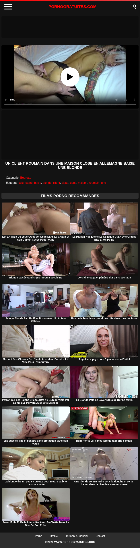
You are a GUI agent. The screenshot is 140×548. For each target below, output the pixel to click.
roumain (94, 182)
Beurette (25, 177)
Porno (38, 535)
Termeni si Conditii (77, 535)
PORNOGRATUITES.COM (72, 6)
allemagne (26, 182)
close (65, 182)
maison (83, 182)
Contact (100, 535)
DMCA (54, 535)
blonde (47, 182)
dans (73, 182)
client (56, 182)
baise (37, 182)
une (103, 182)
